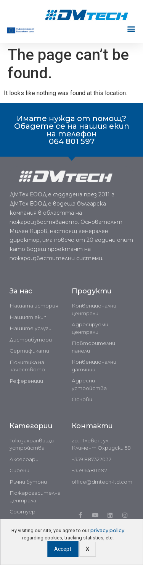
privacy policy (107, 530)
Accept (62, 549)
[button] (131, 29)
